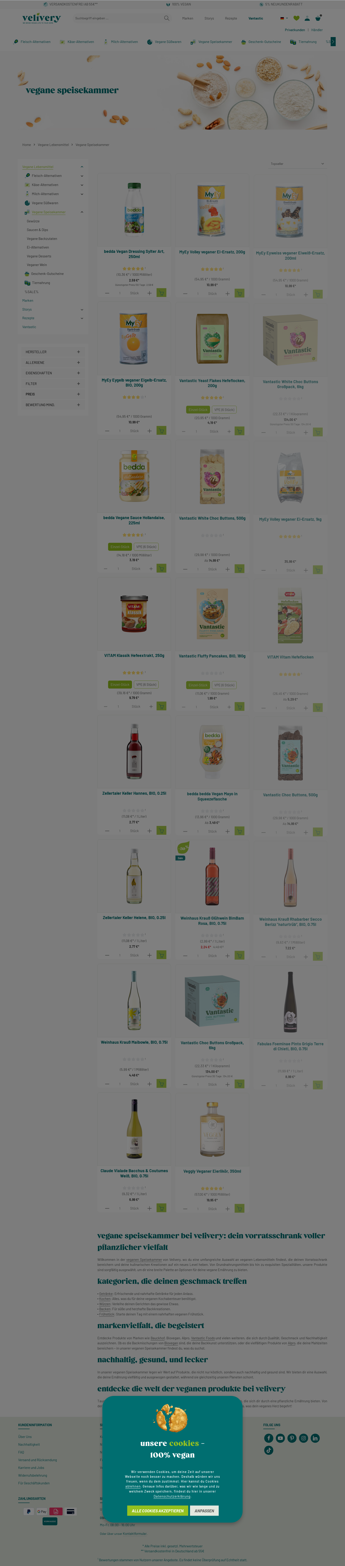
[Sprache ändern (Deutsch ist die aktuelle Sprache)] (284, 18)
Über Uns (25, 1437)
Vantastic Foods (203, 1338)
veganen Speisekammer (144, 1259)
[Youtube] (280, 1438)
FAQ (21, 1452)
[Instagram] (303, 1438)
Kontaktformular (135, 1533)
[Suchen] (167, 18)
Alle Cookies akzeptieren (158, 1510)
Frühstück (106, 1314)
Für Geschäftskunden (34, 1483)
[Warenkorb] (318, 18)
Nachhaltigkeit (29, 1444)
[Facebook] (268, 1438)
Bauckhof (158, 1338)
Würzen (104, 1304)
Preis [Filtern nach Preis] (53, 394)
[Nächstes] (333, 41)
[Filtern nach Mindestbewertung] (53, 405)
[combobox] (117, 18)
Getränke (106, 1294)
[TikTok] (268, 1450)
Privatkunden (295, 30)
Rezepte (231, 18)
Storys (209, 18)
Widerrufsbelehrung (32, 1475)
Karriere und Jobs (31, 1467)
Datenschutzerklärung (172, 1496)
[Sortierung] (297, 163)
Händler (317, 30)
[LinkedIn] (315, 1438)
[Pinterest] (292, 1438)
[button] (82, 166)
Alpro (291, 1343)
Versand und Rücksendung (37, 1460)
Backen (104, 1309)
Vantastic (256, 18)
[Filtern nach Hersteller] (53, 352)
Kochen (104, 1299)
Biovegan (171, 1343)
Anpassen (204, 1510)
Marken (187, 18)
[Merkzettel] (296, 18)
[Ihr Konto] (307, 18)
